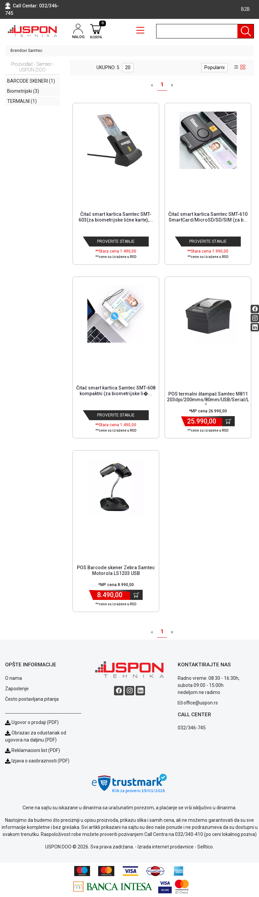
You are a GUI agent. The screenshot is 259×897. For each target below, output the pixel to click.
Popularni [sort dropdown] (214, 67)
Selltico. (205, 846)
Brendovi (18, 50)
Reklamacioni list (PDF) (32, 750)
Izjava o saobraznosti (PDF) (40, 760)
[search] (205, 31)
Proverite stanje (116, 241)
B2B (245, 9)
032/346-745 (192, 727)
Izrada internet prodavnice (166, 846)
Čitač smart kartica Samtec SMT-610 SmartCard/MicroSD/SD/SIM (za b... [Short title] (208, 217)
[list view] (236, 67)
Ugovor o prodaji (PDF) (32, 722)
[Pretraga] (245, 31)
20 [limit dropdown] (128, 67)
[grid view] (243, 67)
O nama (13, 678)
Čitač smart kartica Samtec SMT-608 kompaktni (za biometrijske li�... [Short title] (115, 390)
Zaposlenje (17, 688)
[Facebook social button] (255, 309)
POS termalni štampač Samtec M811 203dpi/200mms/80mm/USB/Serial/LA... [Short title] (208, 399)
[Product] (116, 140)
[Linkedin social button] (255, 327)
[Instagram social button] (255, 318)
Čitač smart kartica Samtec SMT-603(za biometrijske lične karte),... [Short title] (116, 217)
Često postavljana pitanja (32, 699)
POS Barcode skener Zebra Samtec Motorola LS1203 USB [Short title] (116, 570)
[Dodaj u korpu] (228, 421)
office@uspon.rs (200, 702)
